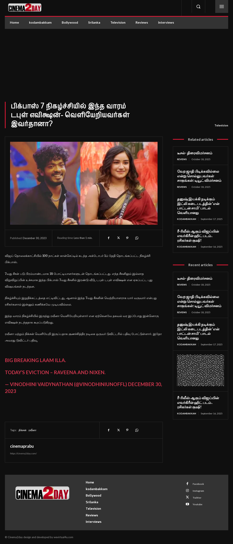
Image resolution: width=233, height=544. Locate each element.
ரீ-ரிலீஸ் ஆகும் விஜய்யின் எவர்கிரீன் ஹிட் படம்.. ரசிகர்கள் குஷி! (198, 239)
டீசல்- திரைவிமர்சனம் (194, 153)
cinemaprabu (22, 446)
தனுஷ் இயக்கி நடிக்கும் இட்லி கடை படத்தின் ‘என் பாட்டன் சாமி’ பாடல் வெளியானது (198, 206)
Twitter (198, 499)
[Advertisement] (116, 59)
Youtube (198, 506)
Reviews (182, 159)
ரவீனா (32, 430)
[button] (198, 6)
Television (221, 125)
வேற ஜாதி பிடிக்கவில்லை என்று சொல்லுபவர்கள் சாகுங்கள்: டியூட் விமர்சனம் (199, 176)
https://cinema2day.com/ (23, 453)
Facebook (199, 484)
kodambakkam (187, 219)
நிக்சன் (22, 430)
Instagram (199, 492)
